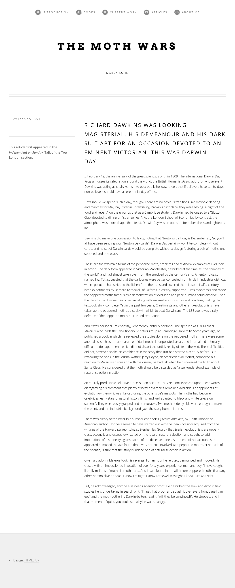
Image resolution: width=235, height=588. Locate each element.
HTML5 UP (31, 560)
